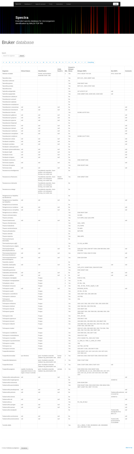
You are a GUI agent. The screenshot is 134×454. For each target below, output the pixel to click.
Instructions (59, 4)
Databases (28, 4)
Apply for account (40, 4)
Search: (4, 53)
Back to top (129, 447)
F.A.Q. (51, 4)
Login (115, 4)
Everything (91, 62)
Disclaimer (24, 448)
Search (22, 55)
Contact (68, 4)
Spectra (18, 4)
